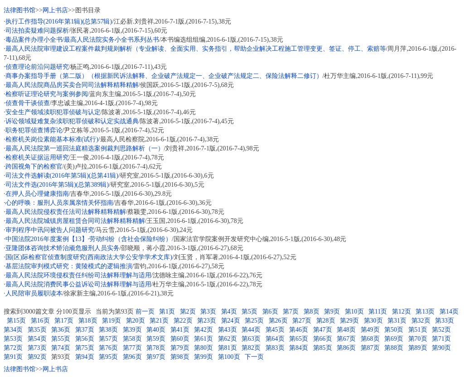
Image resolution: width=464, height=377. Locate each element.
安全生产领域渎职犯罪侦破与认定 (53, 112)
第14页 (449, 311)
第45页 (275, 329)
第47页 (322, 329)
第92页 (37, 356)
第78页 (155, 347)
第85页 (322, 347)
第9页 (332, 311)
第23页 (206, 320)
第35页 (37, 329)
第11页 (377, 311)
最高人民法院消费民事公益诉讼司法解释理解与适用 (78, 284)
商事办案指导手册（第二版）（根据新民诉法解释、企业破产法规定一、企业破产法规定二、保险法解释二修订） (164, 75)
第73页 (37, 347)
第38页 (108, 329)
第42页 (203, 329)
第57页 (108, 338)
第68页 (370, 338)
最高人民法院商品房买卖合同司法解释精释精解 (72, 85)
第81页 (227, 347)
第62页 (227, 338)
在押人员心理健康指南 (37, 193)
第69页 (393, 338)
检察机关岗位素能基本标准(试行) (51, 139)
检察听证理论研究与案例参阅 (46, 94)
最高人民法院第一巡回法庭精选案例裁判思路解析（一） (84, 148)
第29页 (349, 320)
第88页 (393, 347)
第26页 (278, 320)
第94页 (84, 356)
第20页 (135, 320)
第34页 (13, 329)
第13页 (425, 311)
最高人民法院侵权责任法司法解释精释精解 (65, 211)
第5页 (249, 311)
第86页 (346, 347)
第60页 (179, 338)
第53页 (13, 338)
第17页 (63, 320)
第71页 (441, 338)
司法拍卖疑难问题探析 (37, 30)
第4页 (229, 311)
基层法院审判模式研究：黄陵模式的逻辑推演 (68, 266)
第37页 (84, 329)
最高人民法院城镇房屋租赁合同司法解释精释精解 (75, 221)
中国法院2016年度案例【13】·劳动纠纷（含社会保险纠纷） (88, 239)
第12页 (401, 311)
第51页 (417, 329)
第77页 (132, 347)
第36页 (60, 329)
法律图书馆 (19, 10)
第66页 (322, 338)
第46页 (298, 329)
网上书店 (55, 10)
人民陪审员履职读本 (34, 293)
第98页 (179, 356)
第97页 (155, 356)
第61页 (203, 338)
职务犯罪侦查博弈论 (34, 130)
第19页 (111, 320)
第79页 (179, 347)
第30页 (373, 320)
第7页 (291, 311)
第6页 (270, 311)
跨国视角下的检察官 (34, 166)
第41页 (179, 329)
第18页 (87, 320)
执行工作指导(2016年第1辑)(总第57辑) (58, 21)
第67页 (346, 338)
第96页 (132, 356)
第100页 (229, 356)
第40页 (155, 329)
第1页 (167, 311)
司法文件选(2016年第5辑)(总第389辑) (57, 184)
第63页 (251, 338)
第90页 (441, 347)
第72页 (13, 347)
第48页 (346, 329)
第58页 (132, 338)
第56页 (84, 338)
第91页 (13, 356)
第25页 (254, 320)
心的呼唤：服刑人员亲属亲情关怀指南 (59, 202)
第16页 (40, 320)
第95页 (108, 356)
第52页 (441, 329)
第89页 (417, 347)
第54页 (37, 338)
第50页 (393, 329)
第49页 (370, 329)
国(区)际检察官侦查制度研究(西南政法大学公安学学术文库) (89, 257)
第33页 (444, 320)
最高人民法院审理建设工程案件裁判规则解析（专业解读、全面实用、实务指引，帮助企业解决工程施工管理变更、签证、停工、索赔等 (195, 48)
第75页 (84, 347)
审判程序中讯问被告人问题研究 (49, 230)
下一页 (254, 356)
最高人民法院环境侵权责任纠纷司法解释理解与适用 (78, 275)
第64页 (275, 338)
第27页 (301, 320)
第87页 (370, 347)
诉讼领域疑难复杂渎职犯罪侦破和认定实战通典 (72, 121)
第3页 (208, 311)
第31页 (396, 320)
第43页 (227, 329)
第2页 (188, 311)
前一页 (145, 311)
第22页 (183, 320)
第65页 (298, 338)
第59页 (155, 338)
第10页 (354, 311)
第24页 (230, 320)
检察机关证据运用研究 (37, 157)
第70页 (417, 338)
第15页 (16, 320)
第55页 (60, 338)
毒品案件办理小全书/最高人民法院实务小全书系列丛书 (82, 39)
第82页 (251, 347)
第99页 (203, 356)
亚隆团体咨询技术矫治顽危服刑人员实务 (62, 248)
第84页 (298, 347)
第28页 (325, 320)
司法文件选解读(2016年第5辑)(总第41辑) (62, 175)
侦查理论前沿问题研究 (37, 66)
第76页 (108, 347)
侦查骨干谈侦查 (27, 103)
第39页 (132, 329)
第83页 (275, 347)
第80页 (203, 347)
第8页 (311, 311)
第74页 (60, 347)
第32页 (420, 320)
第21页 (159, 320)
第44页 (251, 329)
